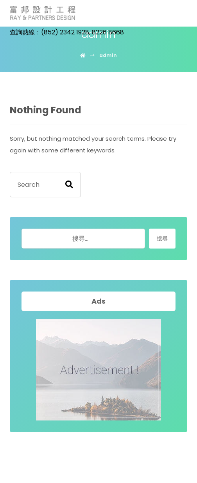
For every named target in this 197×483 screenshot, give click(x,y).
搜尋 (162, 238)
